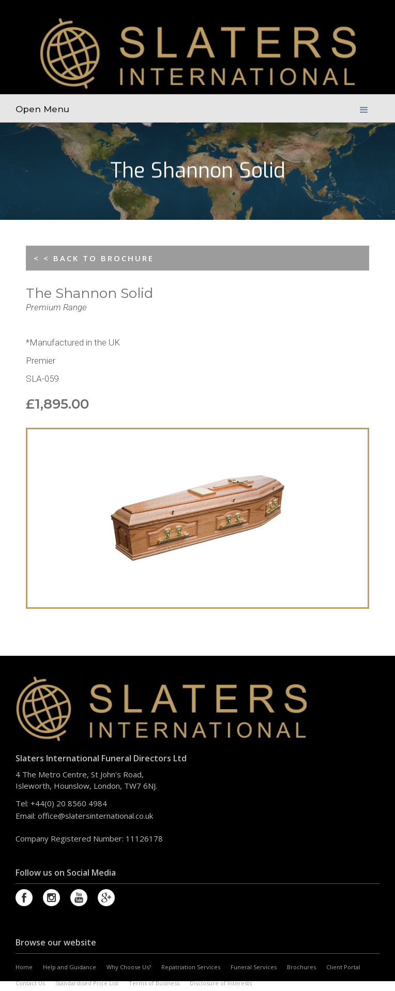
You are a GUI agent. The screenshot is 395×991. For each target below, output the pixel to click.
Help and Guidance (69, 967)
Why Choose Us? (129, 967)
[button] (363, 106)
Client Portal (343, 967)
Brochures (301, 967)
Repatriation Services (190, 967)
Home (24, 967)
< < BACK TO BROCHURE (94, 258)
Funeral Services (254, 967)
